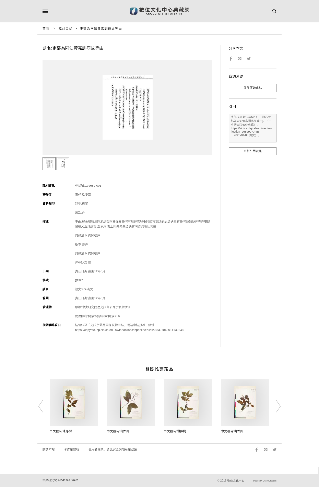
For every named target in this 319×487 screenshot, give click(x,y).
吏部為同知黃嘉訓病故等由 (101, 28)
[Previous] (44, 406)
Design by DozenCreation (264, 481)
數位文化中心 (235, 480)
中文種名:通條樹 (61, 431)
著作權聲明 (71, 449)
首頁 (46, 28)
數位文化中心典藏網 (159, 11)
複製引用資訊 (253, 151)
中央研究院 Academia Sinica (61, 480)
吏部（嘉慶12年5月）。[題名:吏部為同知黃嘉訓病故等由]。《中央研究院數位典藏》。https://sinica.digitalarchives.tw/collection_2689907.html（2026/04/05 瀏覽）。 (252, 128)
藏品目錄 (66, 28)
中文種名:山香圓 (118, 431)
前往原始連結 (253, 88)
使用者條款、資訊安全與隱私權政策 (112, 449)
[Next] (274, 406)
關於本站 (49, 449)
